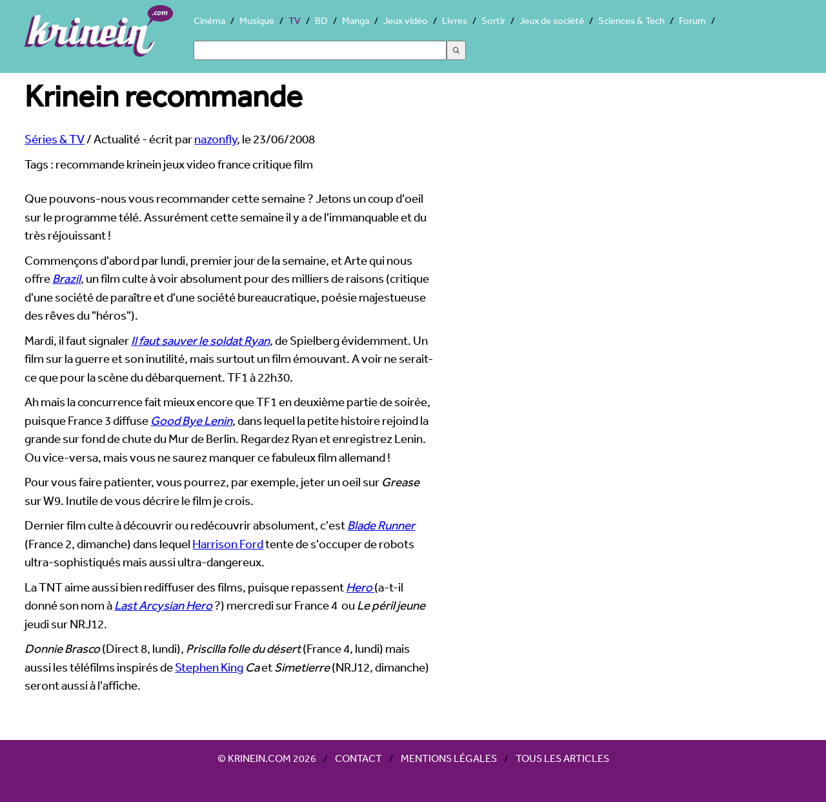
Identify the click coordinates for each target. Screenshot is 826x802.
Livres (454, 20)
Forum (692, 20)
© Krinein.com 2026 (266, 758)
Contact (358, 758)
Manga (355, 20)
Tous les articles (562, 758)
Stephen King (209, 667)
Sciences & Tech (631, 20)
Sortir (493, 20)
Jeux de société (551, 20)
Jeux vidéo (405, 20)
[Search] (320, 50)
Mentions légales (449, 758)
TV (294, 20)
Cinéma (209, 20)
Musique (256, 20)
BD (321, 20)
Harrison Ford (227, 544)
